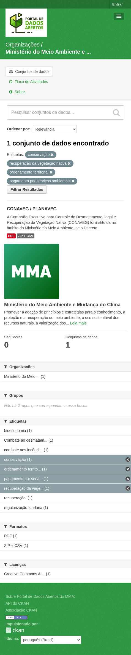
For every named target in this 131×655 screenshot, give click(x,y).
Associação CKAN (21, 610)
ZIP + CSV (25, 236)
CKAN (15, 630)
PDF (11, 236)
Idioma (12, 638)
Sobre (17, 92)
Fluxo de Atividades (28, 81)
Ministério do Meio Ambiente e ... (48, 52)
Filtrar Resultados (26, 189)
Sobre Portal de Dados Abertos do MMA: (40, 596)
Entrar (117, 4)
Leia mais (78, 323)
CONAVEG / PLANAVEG (32, 209)
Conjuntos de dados (29, 71)
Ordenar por (18, 129)
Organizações (22, 45)
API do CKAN (17, 603)
